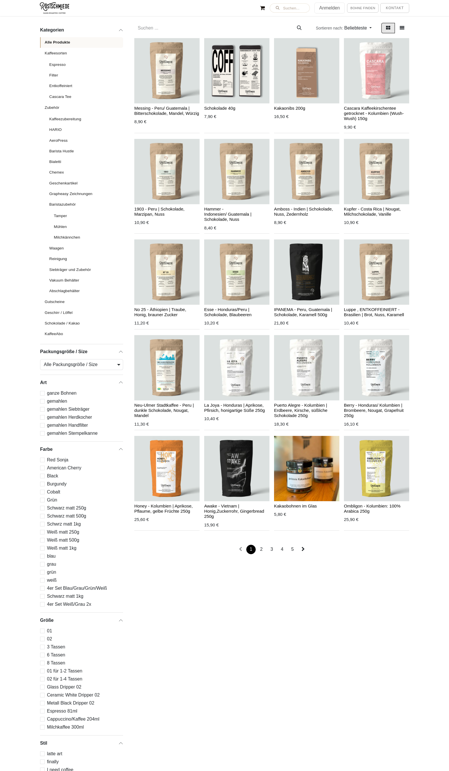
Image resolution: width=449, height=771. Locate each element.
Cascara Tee (60, 97)
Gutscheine (55, 302)
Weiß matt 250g (63, 532)
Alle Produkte (57, 42)
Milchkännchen (67, 237)
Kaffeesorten (56, 53)
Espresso (57, 64)
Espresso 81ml (62, 711)
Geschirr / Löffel (58, 312)
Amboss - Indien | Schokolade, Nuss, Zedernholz (303, 211)
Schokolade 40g (219, 108)
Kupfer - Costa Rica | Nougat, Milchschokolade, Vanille (372, 211)
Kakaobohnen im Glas (295, 505)
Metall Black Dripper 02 (70, 703)
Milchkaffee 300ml (65, 727)
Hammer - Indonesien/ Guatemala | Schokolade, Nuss (227, 214)
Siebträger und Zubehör (70, 270)
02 (49, 638)
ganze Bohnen (61, 393)
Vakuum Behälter (64, 280)
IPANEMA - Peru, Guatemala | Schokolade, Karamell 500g (303, 312)
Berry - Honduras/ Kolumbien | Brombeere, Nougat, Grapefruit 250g (374, 410)
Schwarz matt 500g (66, 516)
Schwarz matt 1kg (65, 596)
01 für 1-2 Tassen (64, 670)
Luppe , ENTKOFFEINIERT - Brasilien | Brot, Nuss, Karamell (374, 312)
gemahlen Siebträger (68, 409)
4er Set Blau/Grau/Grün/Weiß (77, 588)
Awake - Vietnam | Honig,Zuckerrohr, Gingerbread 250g (234, 511)
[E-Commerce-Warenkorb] (262, 8)
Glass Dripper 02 (64, 687)
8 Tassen (56, 662)
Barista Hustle (61, 151)
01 (49, 630)
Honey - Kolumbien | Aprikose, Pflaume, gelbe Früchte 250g (163, 508)
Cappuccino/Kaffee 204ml (73, 719)
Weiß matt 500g (63, 540)
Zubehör (52, 107)
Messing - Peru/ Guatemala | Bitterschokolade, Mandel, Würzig (166, 111)
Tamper (60, 216)
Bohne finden (362, 8)
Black (52, 475)
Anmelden (329, 7)
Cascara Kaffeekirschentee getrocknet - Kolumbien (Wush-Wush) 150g (374, 113)
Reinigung (58, 259)
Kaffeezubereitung (65, 119)
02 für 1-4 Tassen (64, 678)
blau (51, 556)
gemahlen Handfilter (67, 425)
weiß (52, 580)
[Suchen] (299, 28)
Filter (53, 75)
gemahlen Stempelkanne (72, 433)
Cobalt (53, 491)
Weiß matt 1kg (61, 548)
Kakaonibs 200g (289, 108)
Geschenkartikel (63, 183)
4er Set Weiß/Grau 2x (69, 604)
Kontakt (395, 8)
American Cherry (64, 467)
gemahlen (57, 401)
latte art (54, 753)
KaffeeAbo (54, 334)
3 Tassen (56, 646)
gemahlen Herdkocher (69, 417)
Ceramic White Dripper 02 (73, 695)
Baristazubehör (62, 204)
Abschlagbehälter (64, 291)
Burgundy (57, 483)
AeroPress (58, 140)
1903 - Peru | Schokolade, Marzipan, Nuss (159, 211)
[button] (290, 8)
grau (51, 564)
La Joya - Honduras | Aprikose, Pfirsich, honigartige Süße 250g (234, 408)
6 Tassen (56, 654)
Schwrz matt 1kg (64, 524)
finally (53, 761)
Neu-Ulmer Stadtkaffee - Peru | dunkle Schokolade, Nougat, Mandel (164, 410)
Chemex (56, 172)
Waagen (56, 248)
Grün (52, 499)
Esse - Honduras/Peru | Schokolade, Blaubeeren (228, 312)
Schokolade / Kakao (62, 323)
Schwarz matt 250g (66, 508)
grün (51, 572)
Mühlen (60, 227)
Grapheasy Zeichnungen (70, 194)
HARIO (55, 129)
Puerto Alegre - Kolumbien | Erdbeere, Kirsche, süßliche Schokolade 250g (301, 410)
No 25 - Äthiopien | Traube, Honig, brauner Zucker (160, 312)
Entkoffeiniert (60, 86)
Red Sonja (57, 459)
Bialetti (55, 162)
